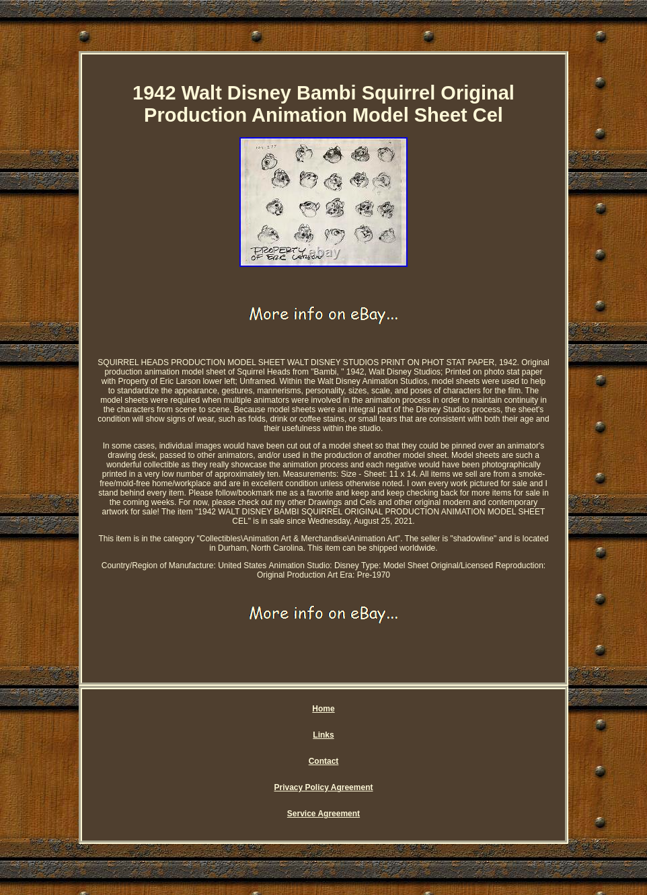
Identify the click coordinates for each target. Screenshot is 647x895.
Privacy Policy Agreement (323, 787)
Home (323, 708)
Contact (324, 761)
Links (323, 735)
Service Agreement (323, 813)
